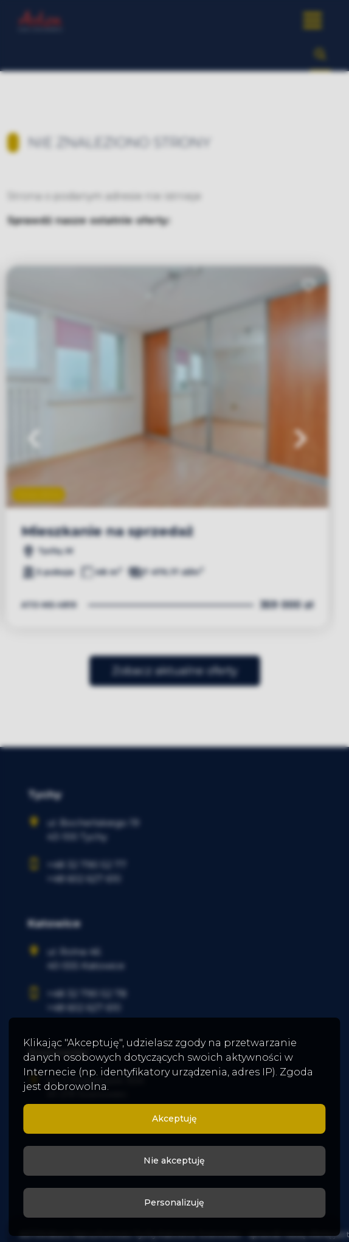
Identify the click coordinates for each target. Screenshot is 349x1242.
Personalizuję (174, 1202)
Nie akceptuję (174, 1160)
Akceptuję (174, 1118)
